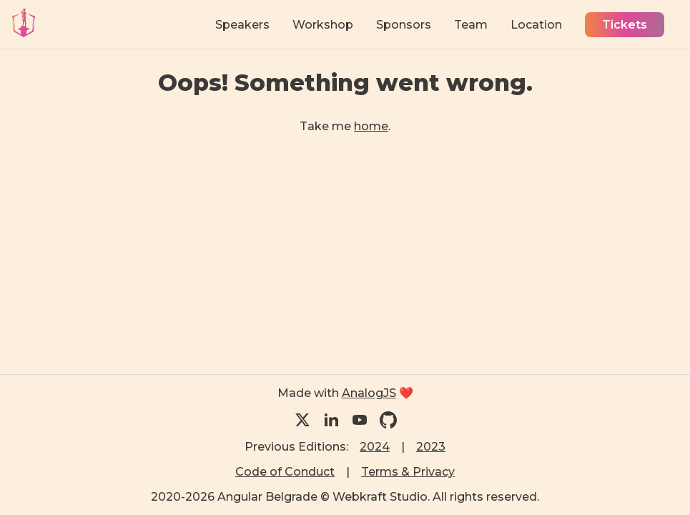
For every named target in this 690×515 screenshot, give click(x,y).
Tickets (624, 24)
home (371, 126)
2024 (375, 446)
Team (471, 24)
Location (536, 24)
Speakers (242, 24)
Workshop (322, 24)
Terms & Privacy (408, 472)
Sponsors (403, 24)
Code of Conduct (285, 472)
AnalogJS (369, 393)
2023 (430, 446)
